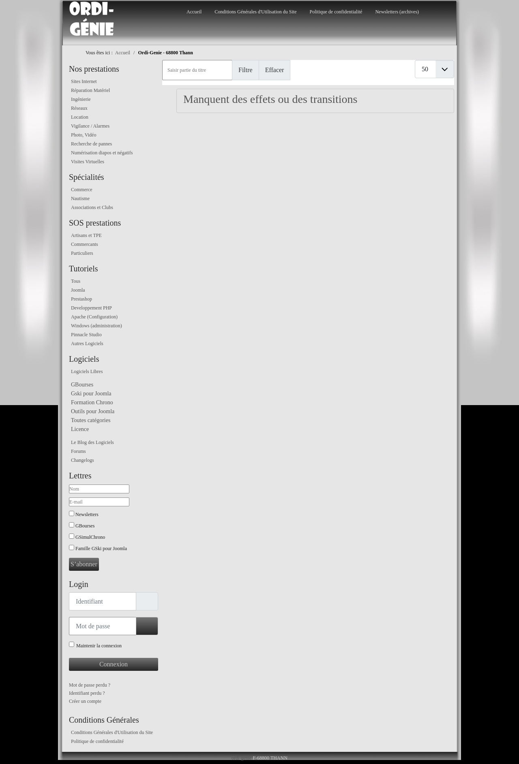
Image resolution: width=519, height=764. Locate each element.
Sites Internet (84, 81)
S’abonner (84, 564)
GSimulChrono (90, 537)
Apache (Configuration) (94, 317)
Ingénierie (81, 99)
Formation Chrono (92, 402)
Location (79, 117)
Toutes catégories (90, 420)
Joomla (78, 290)
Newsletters (87, 514)
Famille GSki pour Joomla (101, 548)
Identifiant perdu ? (87, 693)
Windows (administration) (96, 326)
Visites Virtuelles (87, 161)
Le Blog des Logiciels (92, 442)
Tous (75, 281)
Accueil (194, 12)
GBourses (82, 385)
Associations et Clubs (92, 207)
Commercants (84, 244)
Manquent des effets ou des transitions (270, 99)
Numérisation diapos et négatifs (102, 153)
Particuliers (82, 253)
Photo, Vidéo (83, 135)
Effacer (274, 69)
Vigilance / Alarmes (90, 126)
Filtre (245, 69)
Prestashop (81, 299)
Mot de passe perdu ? (89, 685)
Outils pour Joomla (92, 411)
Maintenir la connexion (99, 646)
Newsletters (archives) (397, 12)
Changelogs (82, 460)
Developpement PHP (91, 308)
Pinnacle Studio (86, 334)
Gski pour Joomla (91, 394)
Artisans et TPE (86, 235)
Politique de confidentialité (335, 12)
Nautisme (80, 198)
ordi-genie (241, 758)
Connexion (113, 664)
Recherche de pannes (91, 144)
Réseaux (79, 108)
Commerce (81, 189)
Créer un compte (85, 701)
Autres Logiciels (87, 343)
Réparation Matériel (90, 90)
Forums (78, 451)
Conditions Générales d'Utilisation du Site (255, 12)
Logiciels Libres (87, 371)
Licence (80, 429)
